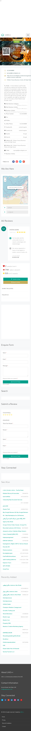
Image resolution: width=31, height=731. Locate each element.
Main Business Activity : (15, 107)
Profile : (15, 93)
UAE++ (22, 712)
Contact (4, 726)
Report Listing (16, 282)
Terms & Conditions (6, 723)
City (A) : (15, 137)
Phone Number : (15, 114)
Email (4, 359)
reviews (14, 273)
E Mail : (15, 150)
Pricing (3, 720)
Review (5, 430)
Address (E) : (15, 141)
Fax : (6, 117)
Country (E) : (15, 127)
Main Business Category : (15, 104)
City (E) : (15, 134)
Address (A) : (15, 146)
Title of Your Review (8, 423)
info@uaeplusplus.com (6, 689)
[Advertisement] (15, 17)
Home (3, 717)
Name (4, 353)
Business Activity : (15, 111)
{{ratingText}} (6, 420)
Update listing (16, 279)
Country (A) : (15, 130)
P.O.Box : (7, 120)
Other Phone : (15, 124)
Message (5, 366)
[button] (23, 187)
